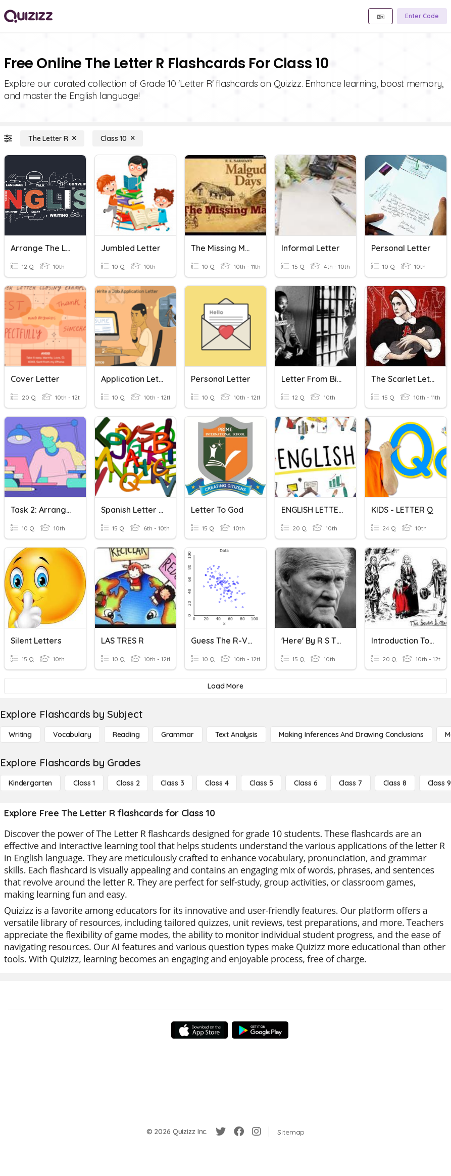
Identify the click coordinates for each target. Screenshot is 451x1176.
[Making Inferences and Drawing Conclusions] (351, 734)
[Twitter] (221, 1131)
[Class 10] (117, 138)
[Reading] (126, 734)
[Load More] (225, 686)
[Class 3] (172, 783)
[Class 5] (261, 783)
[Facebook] (239, 1131)
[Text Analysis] (236, 734)
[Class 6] (305, 783)
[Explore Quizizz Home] (28, 16)
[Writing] (20, 734)
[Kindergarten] (30, 783)
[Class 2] (128, 783)
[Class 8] (395, 783)
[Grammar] (178, 734)
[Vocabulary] (72, 734)
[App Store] (199, 1030)
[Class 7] (350, 783)
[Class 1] (84, 783)
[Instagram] (256, 1131)
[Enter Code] (422, 16)
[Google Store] (260, 1030)
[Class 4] (216, 783)
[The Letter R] (52, 138)
